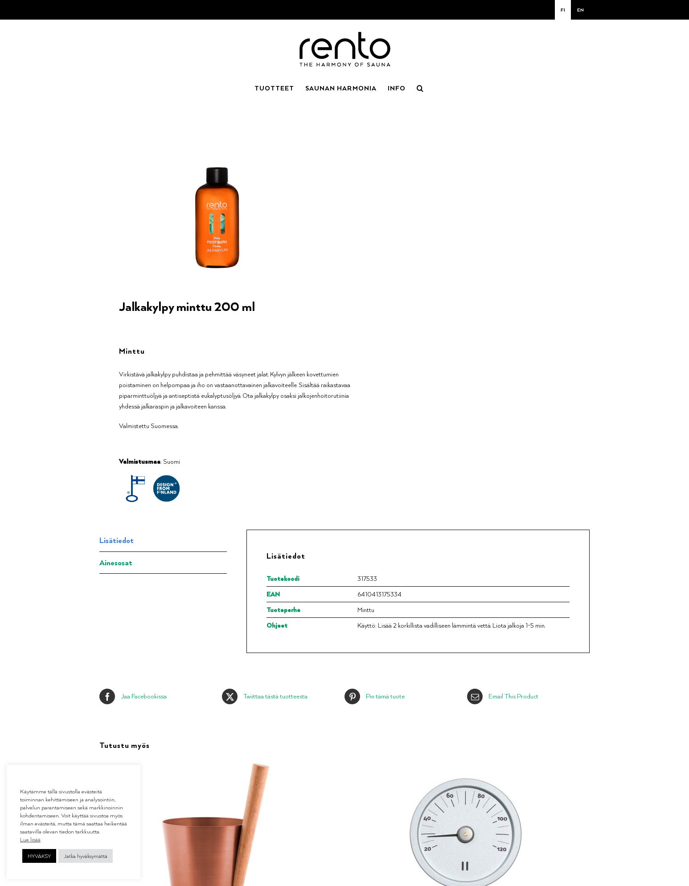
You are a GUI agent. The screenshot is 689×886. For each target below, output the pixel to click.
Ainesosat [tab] (115, 562)
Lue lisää (30, 839)
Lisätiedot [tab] (116, 540)
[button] (420, 87)
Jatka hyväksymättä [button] (85, 856)
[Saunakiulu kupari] (211, 765)
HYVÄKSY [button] (39, 856)
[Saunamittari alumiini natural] (465, 765)
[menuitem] (563, 10)
